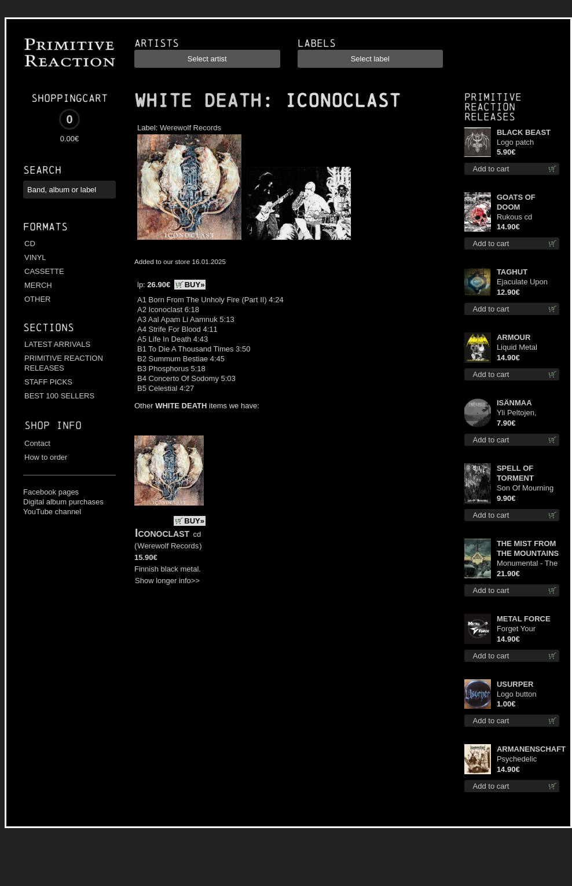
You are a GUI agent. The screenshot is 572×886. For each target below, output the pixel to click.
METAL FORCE (524, 618)
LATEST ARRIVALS (57, 344)
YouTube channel (52, 511)
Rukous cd (514, 217)
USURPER (515, 684)
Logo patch (515, 142)
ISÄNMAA (514, 402)
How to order (45, 457)
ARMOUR (514, 337)
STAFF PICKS (48, 382)
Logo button (517, 694)
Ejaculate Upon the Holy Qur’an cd (523, 282)
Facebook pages (51, 492)
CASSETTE (44, 271)
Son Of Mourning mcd (525, 488)
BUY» (195, 284)
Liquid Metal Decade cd (517, 348)
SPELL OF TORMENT (515, 473)
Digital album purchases (63, 501)
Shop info (53, 425)
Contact (37, 443)
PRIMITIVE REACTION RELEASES (63, 363)
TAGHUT (512, 272)
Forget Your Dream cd (516, 629)
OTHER (37, 299)
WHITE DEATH (198, 100)
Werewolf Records (190, 127)
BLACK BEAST (524, 132)
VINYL (35, 257)
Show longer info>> (167, 580)
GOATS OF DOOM (516, 202)
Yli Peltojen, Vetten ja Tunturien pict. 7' (524, 413)
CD (29, 243)
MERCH (38, 285)
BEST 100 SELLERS (59, 395)
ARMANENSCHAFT (528, 749)
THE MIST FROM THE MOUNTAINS (528, 548)
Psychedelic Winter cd (517, 759)
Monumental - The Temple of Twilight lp (527, 564)
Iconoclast (162, 532)
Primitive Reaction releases (493, 107)
